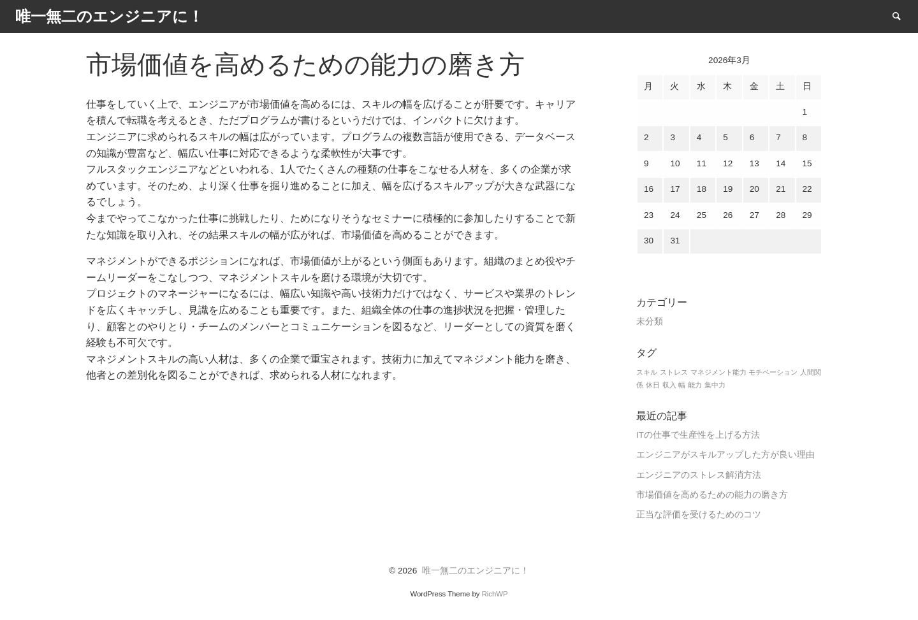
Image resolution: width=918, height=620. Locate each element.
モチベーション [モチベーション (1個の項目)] (773, 372)
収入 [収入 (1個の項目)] (669, 385)
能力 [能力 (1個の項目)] (695, 385)
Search (902, 15)
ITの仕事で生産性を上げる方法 (698, 435)
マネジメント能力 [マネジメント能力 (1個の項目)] (718, 372)
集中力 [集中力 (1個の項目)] (714, 385)
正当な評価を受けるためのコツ (698, 514)
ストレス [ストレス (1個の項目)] (674, 372)
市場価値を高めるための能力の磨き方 (712, 495)
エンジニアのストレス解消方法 (698, 475)
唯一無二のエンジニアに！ (475, 570)
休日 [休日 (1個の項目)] (653, 385)
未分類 (649, 321)
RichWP (495, 594)
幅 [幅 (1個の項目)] (681, 385)
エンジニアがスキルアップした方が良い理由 (725, 454)
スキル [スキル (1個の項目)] (646, 372)
